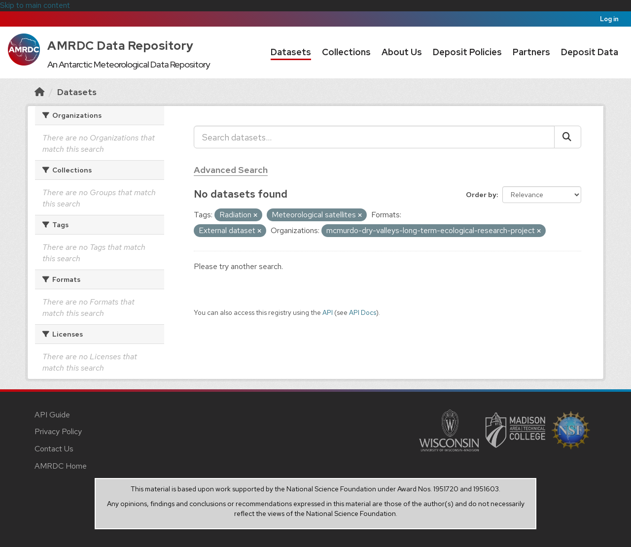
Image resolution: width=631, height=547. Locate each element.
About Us (402, 52)
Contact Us (54, 449)
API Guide (52, 415)
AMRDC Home (61, 466)
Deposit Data (589, 52)
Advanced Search (231, 169)
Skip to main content (35, 5)
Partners (531, 52)
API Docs (362, 312)
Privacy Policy (58, 431)
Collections (346, 52)
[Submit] (567, 137)
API (327, 312)
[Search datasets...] (374, 137)
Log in (609, 19)
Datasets (291, 52)
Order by (481, 194)
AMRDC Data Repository (120, 45)
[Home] (39, 92)
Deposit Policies (467, 52)
